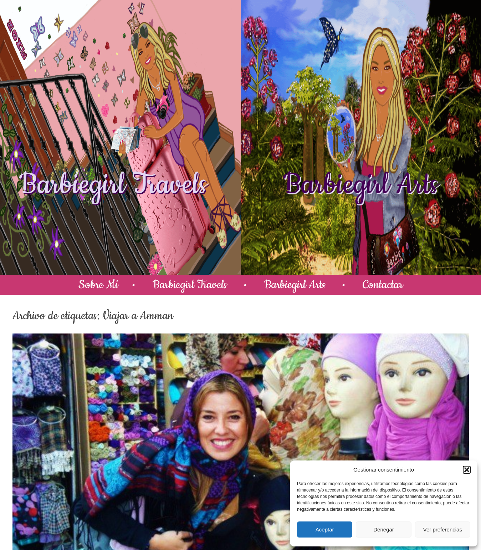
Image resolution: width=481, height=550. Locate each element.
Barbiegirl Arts (360, 184)
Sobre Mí (98, 285)
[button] (466, 469)
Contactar (383, 285)
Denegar (383, 529)
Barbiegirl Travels (113, 184)
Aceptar (325, 529)
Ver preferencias (442, 529)
